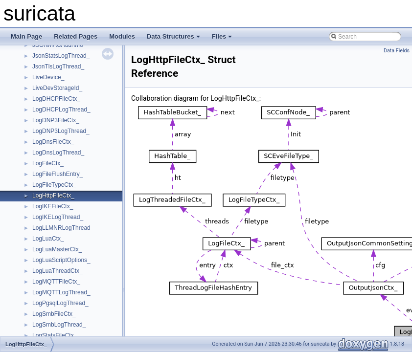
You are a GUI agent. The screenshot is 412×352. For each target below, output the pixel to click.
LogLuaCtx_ (48, 238)
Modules (122, 36)
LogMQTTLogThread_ (61, 292)
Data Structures (173, 36)
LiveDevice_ (48, 77)
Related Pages (75, 36)
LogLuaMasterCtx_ (57, 249)
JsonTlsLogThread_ (58, 66)
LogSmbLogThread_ (59, 324)
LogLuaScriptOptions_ (61, 260)
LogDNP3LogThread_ (61, 131)
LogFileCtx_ (48, 163)
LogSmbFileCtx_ (54, 313)
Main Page (26, 36)
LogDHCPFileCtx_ (56, 98)
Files (222, 36)
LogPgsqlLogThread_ (60, 303)
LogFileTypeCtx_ (54, 184)
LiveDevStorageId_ (57, 88)
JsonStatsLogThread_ (61, 55)
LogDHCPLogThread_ (61, 109)
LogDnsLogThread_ (58, 152)
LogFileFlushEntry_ (57, 174)
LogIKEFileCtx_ (52, 206)
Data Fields (397, 50)
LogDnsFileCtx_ (53, 141)
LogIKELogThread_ (57, 217)
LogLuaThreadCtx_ (57, 270)
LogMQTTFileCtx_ (56, 281)
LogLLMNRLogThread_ (62, 227)
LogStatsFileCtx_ (54, 335)
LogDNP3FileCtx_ (55, 120)
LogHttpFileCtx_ (53, 195)
